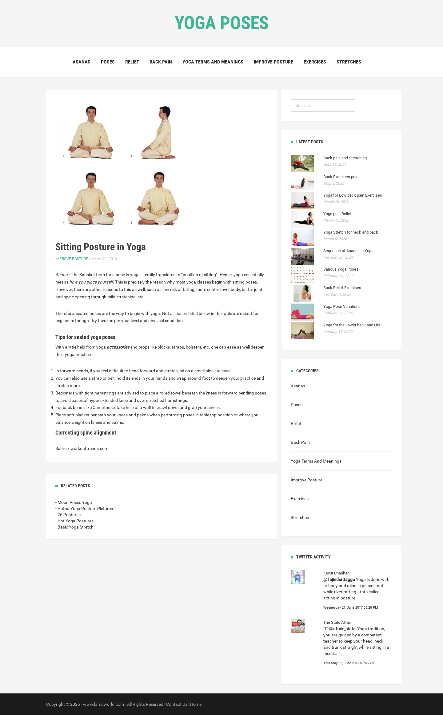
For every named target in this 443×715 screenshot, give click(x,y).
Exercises (315, 62)
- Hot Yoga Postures (74, 520)
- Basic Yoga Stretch (74, 527)
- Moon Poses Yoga (73, 502)
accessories (118, 347)
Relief (132, 62)
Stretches (349, 62)
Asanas (81, 62)
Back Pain (161, 62)
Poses (108, 62)
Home (196, 704)
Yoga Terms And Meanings (212, 62)
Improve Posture (273, 62)
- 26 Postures (68, 514)
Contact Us (176, 704)
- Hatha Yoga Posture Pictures (84, 508)
